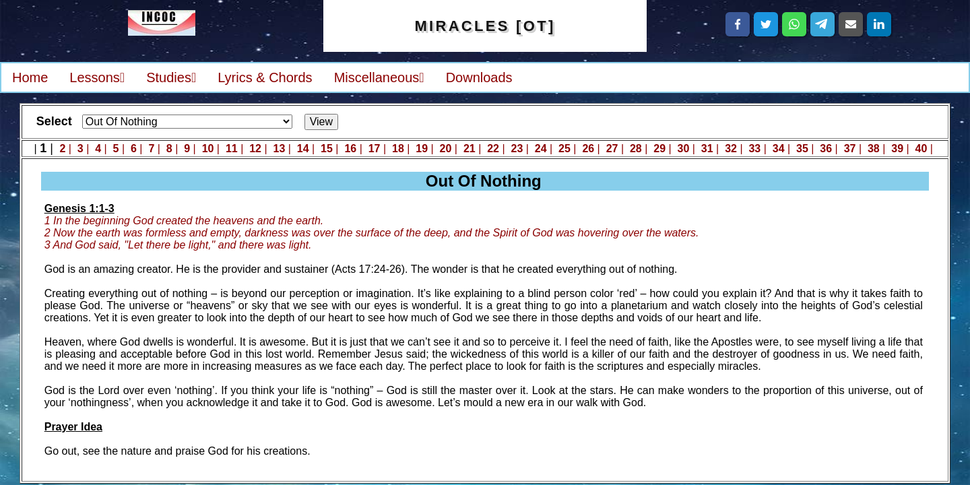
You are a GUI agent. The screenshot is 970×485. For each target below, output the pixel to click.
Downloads (479, 77)
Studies (171, 77)
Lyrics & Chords (265, 77)
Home (30, 77)
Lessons (97, 77)
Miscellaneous (379, 77)
